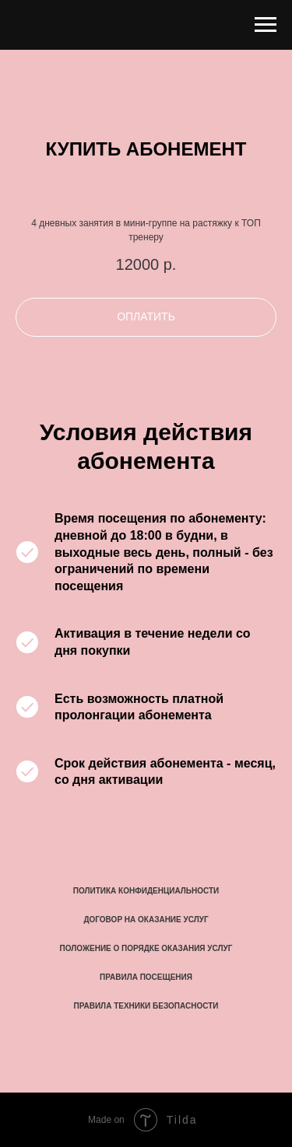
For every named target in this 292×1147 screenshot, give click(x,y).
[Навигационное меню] (265, 25)
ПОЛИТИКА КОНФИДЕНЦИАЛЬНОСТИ (146, 890)
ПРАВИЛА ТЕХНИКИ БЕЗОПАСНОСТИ (146, 1006)
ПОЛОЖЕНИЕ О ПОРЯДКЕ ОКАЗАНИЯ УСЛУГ (146, 948)
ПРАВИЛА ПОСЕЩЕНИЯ (146, 977)
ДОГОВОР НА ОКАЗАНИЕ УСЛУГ (145, 919)
